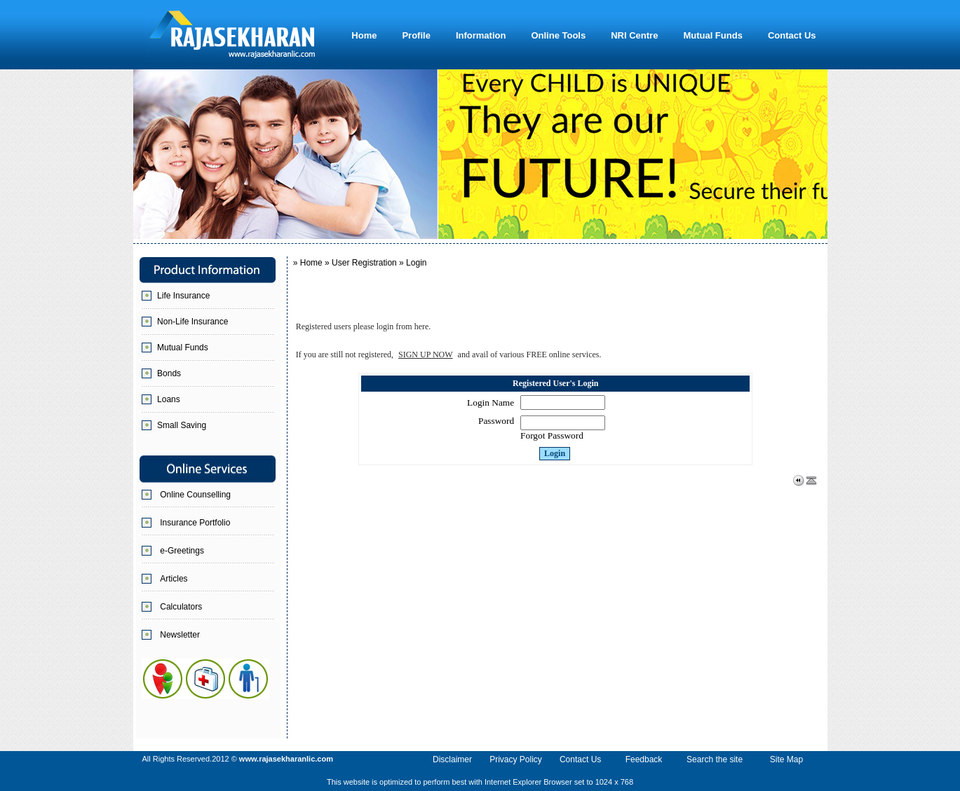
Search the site (715, 759)
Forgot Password (551, 435)
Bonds (169, 373)
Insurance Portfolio (195, 523)
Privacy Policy (515, 759)
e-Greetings (182, 551)
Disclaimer (452, 759)
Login (554, 453)
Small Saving (181, 425)
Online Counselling (195, 495)
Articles (173, 579)
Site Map (786, 759)
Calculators (181, 607)
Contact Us (580, 759)
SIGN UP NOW (425, 354)
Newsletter (180, 635)
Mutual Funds (182, 347)
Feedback (644, 759)
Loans (168, 399)
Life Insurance (183, 296)
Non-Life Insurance (192, 321)
